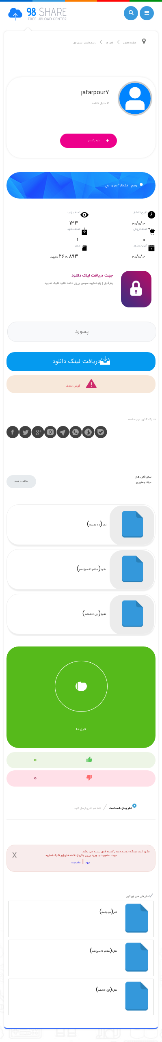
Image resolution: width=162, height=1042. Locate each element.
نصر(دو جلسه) (96, 525)
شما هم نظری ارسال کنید (87, 808)
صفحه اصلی (129, 43)
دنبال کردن (100, 141)
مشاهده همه (21, 481)
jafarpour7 (95, 93)
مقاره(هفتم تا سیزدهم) (91, 569)
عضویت (76, 863)
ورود (88, 863)
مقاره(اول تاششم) (94, 614)
